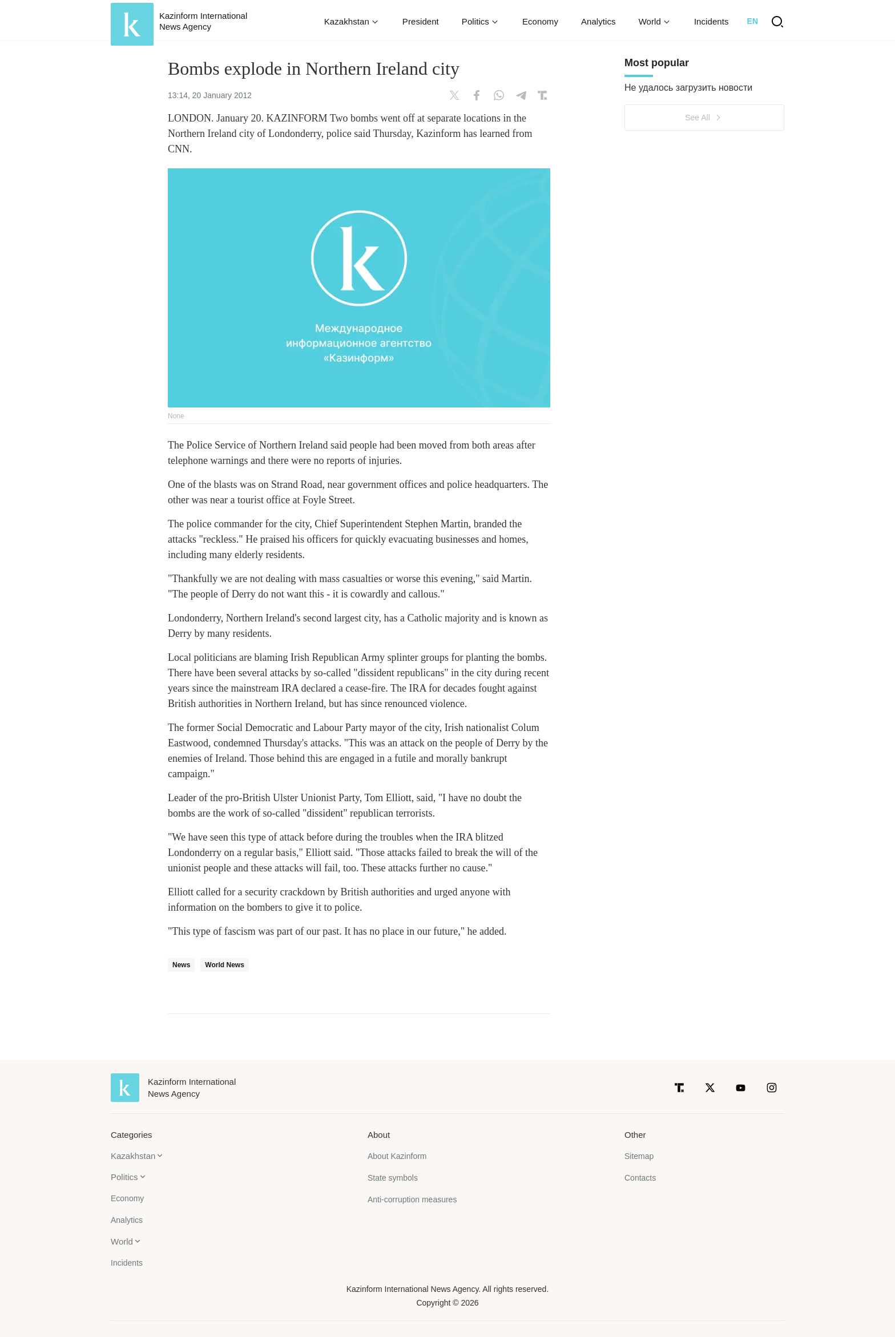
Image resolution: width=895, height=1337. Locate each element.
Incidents (711, 21)
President (420, 21)
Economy (540, 21)
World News (224, 965)
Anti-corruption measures (412, 1199)
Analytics (598, 21)
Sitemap (639, 1156)
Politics (124, 1177)
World (122, 1241)
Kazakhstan (133, 1156)
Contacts (640, 1177)
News (181, 965)
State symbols (393, 1177)
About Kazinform (397, 1156)
